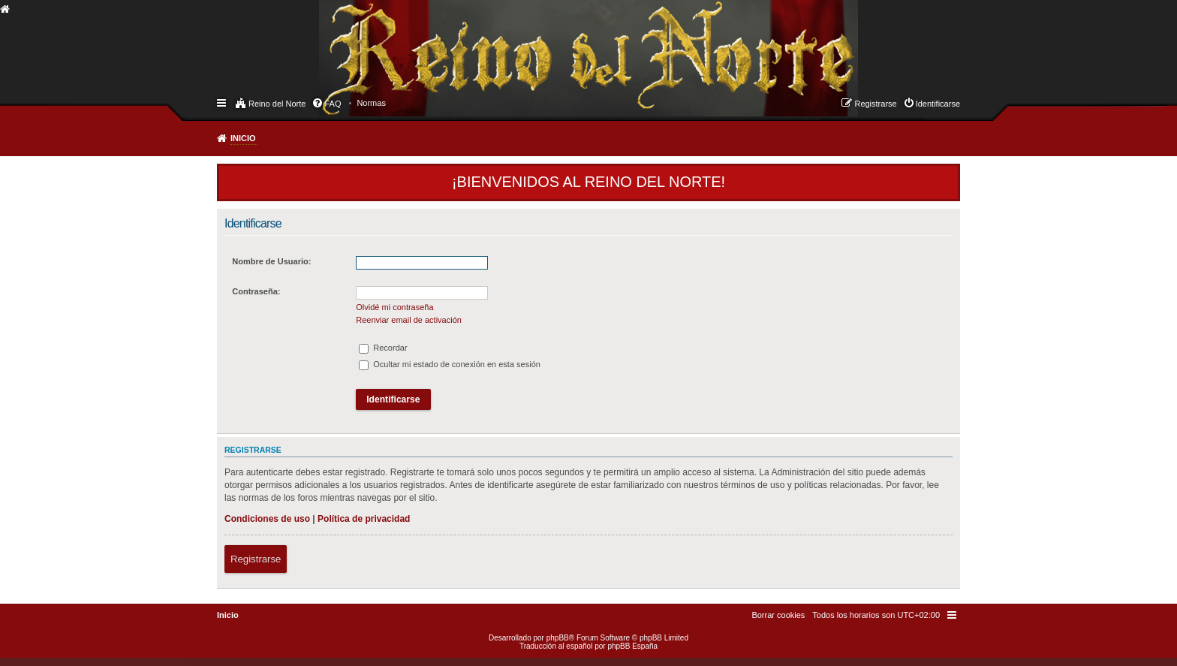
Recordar (383, 347)
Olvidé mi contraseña (394, 307)
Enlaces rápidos (222, 102)
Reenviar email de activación (409, 319)
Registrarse (255, 559)
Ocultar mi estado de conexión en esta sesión (449, 364)
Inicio (243, 138)
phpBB (557, 638)
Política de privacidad (364, 519)
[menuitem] (371, 103)
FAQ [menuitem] (332, 103)
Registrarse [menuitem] (875, 103)
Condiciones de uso (267, 519)
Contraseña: (256, 291)
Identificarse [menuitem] (938, 103)
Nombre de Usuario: (271, 261)
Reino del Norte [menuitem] (277, 103)
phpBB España (632, 646)
